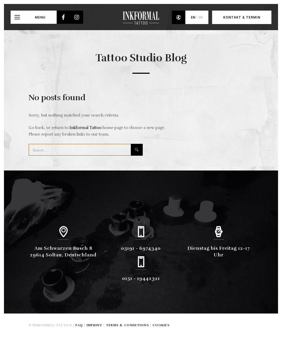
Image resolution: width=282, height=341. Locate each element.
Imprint (94, 325)
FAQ (79, 325)
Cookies (161, 325)
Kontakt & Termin (241, 17)
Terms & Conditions (127, 325)
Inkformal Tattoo (85, 127)
